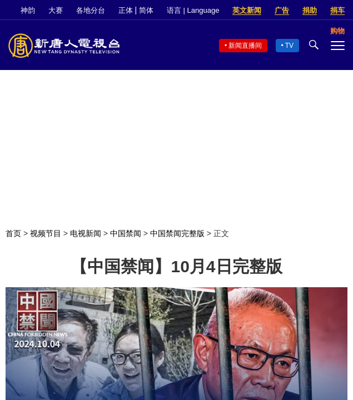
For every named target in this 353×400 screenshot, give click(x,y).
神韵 (28, 10)
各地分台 (90, 10)
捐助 (309, 10)
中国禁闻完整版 (177, 233)
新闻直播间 (245, 45)
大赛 (55, 10)
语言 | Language (193, 10)
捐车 (337, 10)
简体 (146, 10)
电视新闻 (85, 233)
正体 (125, 10)
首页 (13, 233)
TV (289, 45)
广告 (282, 10)
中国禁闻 (125, 233)
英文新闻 (246, 10)
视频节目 (45, 233)
